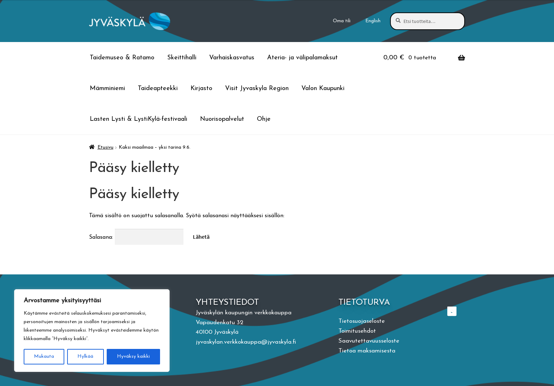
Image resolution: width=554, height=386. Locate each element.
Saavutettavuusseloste (368, 341)
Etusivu (105, 147)
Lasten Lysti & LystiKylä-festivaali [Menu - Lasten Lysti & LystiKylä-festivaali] (138, 119)
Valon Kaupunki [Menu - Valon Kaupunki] (322, 88)
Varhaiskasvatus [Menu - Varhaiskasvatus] (231, 57)
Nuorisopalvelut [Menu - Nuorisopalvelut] (222, 119)
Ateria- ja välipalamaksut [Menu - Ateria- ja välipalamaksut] (302, 57)
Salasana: (136, 237)
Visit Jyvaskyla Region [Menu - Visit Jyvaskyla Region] (257, 88)
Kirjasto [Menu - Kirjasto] (201, 88)
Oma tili (341, 21)
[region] (92, 330)
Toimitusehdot (357, 331)
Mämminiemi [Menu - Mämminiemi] (107, 88)
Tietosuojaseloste (361, 321)
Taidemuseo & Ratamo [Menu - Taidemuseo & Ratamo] (122, 57)
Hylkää (85, 356)
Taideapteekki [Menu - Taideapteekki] (158, 88)
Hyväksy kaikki (133, 356)
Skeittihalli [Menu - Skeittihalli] (181, 57)
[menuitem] (373, 21)
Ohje (264, 119)
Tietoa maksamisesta (366, 351)
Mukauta (44, 356)
